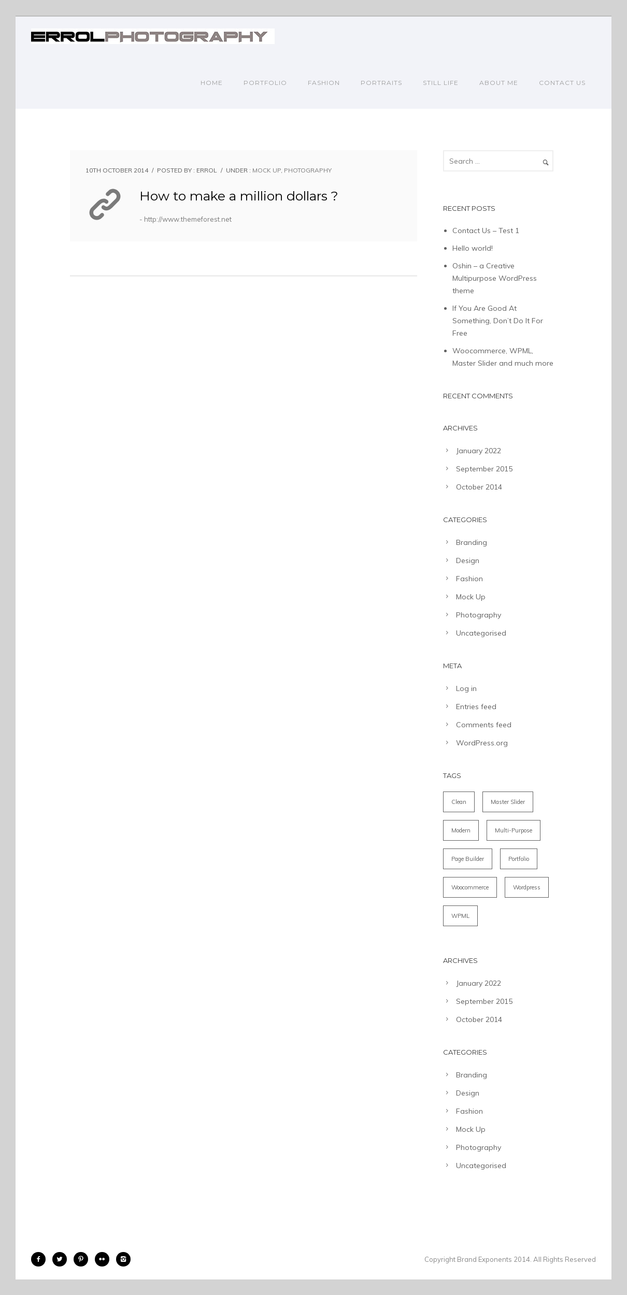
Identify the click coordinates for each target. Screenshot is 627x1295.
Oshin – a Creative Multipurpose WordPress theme (494, 278)
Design (467, 560)
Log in (466, 688)
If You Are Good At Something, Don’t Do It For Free (497, 321)
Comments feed (483, 724)
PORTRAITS (381, 83)
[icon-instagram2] (123, 1259)
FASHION (324, 83)
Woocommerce (470, 887)
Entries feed (476, 706)
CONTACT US (562, 83)
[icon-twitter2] (62, 1259)
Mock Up (266, 170)
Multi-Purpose (513, 830)
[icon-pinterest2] (83, 1259)
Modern (461, 830)
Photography (308, 170)
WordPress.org (482, 742)
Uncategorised (481, 633)
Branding (471, 542)
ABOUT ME (498, 83)
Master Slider (508, 801)
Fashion (469, 578)
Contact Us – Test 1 (485, 230)
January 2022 (478, 450)
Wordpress (526, 887)
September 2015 (484, 468)
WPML (460, 915)
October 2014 (479, 487)
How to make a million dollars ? (238, 196)
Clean (458, 801)
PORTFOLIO (265, 83)
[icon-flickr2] (105, 1259)
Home (212, 83)
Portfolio (518, 858)
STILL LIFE (441, 83)
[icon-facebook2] (41, 1259)
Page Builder (467, 858)
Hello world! (472, 248)
